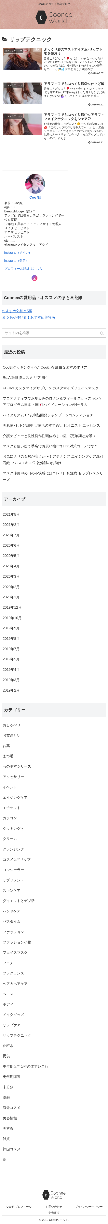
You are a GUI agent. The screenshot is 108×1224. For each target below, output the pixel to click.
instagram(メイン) (17, 252)
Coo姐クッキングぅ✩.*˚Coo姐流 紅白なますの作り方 (45, 367)
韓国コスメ (11, 1149)
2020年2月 (11, 587)
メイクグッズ (13, 1015)
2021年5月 (11, 514)
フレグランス (13, 973)
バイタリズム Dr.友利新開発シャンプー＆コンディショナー (50, 415)
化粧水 (8, 1046)
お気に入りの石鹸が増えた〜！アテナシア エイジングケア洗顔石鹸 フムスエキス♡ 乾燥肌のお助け (53, 459)
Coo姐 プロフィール (19, 1206)
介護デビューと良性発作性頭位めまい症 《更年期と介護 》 (50, 436)
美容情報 (10, 1118)
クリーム (10, 839)
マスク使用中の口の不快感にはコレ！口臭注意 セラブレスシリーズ (53, 476)
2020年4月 (11, 566)
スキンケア (11, 891)
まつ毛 (8, 756)
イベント (10, 787)
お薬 (6, 746)
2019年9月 (11, 628)
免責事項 (54, 1212)
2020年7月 (11, 535)
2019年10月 (12, 618)
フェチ (8, 963)
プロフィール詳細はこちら (23, 268)
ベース (8, 994)
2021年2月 (11, 525)
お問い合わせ (54, 1206)
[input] (54, 333)
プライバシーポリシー (89, 1206)
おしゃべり (11, 725)
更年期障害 (11, 1077)
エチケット (11, 808)
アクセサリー (13, 777)
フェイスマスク (15, 953)
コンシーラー (13, 870)
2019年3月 (11, 680)
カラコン (10, 818)
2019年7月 (11, 649)
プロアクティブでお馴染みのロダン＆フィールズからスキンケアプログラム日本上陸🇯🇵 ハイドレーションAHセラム (52, 401)
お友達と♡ (11, 735)
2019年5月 (11, 659)
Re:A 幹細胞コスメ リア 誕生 (26, 378)
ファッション (13, 932)
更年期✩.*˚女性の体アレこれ (25, 1066)
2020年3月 (11, 576)
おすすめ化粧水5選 (17, 311)
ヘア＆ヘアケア (15, 984)
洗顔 (6, 1097)
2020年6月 (11, 545)
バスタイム (11, 922)
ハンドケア (11, 911)
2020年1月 (11, 597)
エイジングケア (15, 798)
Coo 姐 (35, 197)
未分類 (8, 1087)
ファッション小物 (17, 942)
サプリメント (13, 880)
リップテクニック (17, 1035)
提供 (6, 1056)
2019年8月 (11, 639)
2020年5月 (11, 556)
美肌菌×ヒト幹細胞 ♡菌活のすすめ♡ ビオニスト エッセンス (51, 425)
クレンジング (13, 849)
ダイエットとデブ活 (19, 901)
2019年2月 (11, 690)
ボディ (8, 1004)
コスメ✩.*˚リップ (17, 860)
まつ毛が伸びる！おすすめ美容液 (28, 317)
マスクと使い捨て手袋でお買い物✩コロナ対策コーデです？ (50, 446)
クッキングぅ (13, 829)
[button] (102, 333)
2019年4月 (11, 670)
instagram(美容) (15, 260)
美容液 (8, 1128)
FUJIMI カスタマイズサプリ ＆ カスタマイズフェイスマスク (51, 388)
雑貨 (6, 1139)
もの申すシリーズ (17, 766)
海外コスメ (11, 1108)
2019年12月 (12, 607)
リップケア (11, 1025)
